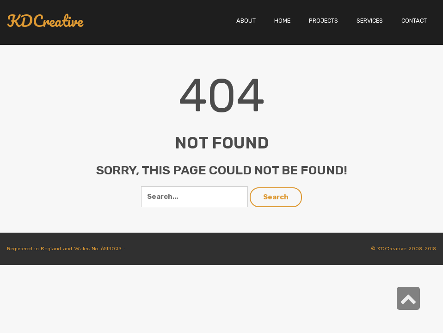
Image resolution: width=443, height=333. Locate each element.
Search (276, 197)
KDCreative (45, 21)
